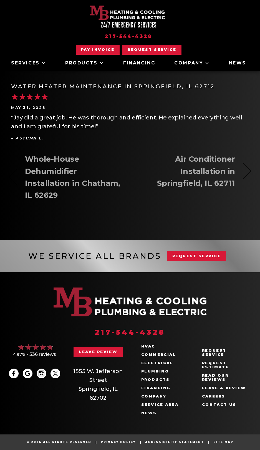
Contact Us (219, 404)
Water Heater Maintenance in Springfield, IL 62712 (113, 86)
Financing (139, 63)
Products (84, 63)
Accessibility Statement (174, 442)
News (237, 63)
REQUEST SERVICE (196, 256)
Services (28, 63)
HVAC (148, 346)
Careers (213, 396)
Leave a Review (224, 388)
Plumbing (155, 371)
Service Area (160, 404)
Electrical (157, 363)
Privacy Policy (118, 442)
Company (192, 63)
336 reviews (42, 354)
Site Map (223, 442)
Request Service (214, 352)
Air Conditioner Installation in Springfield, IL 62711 (186, 171)
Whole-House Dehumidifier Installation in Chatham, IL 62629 (72, 177)
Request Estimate (215, 365)
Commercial (158, 354)
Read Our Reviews (215, 377)
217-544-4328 (128, 36)
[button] (151, 50)
